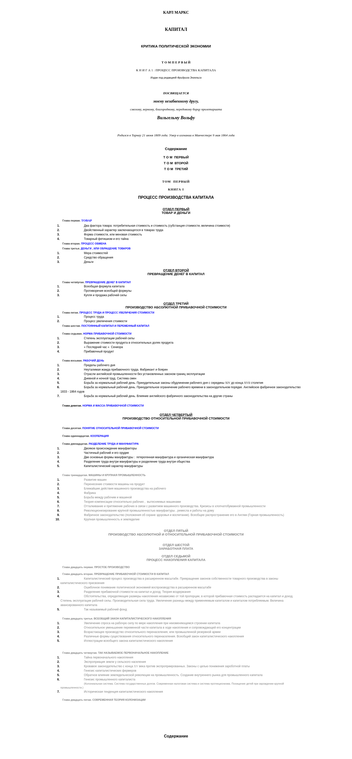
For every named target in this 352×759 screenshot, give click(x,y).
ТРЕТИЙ (182, 303)
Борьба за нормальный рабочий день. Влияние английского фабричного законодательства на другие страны (158, 396)
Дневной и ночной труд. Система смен (110, 378)
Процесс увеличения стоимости (105, 321)
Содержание (176, 736)
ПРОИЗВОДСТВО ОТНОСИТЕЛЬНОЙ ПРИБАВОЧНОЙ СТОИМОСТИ (176, 418)
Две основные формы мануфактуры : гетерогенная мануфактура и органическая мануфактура (149, 457)
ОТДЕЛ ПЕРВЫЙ (176, 209)
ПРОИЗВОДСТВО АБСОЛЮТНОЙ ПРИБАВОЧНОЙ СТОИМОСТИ (175, 307)
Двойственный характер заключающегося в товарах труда (123, 230)
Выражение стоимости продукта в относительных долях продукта (128, 342)
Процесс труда (94, 316)
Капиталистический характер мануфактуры (113, 466)
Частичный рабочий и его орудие (106, 453)
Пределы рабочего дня (99, 365)
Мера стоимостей (96, 253)
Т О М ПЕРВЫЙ (176, 157)
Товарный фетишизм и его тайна (106, 239)
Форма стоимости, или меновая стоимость (113, 234)
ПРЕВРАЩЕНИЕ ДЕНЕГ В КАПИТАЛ (175, 274)
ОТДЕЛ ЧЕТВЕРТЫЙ (176, 415)
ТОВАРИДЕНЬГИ (176, 213)
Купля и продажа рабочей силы (105, 295)
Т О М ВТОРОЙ (176, 163)
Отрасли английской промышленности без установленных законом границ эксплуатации (144, 374)
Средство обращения (98, 257)
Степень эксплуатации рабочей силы (109, 338)
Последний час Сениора (103, 347)
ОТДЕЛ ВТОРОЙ (176, 270)
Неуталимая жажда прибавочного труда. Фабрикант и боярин (126, 369)
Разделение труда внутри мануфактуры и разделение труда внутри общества (137, 461)
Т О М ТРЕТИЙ (176, 169)
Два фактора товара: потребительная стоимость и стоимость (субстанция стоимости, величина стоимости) (157, 225)
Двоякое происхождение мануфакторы (110, 448)
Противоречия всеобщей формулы (107, 290)
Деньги (88, 262)
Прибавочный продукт (99, 351)
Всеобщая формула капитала (104, 286)
